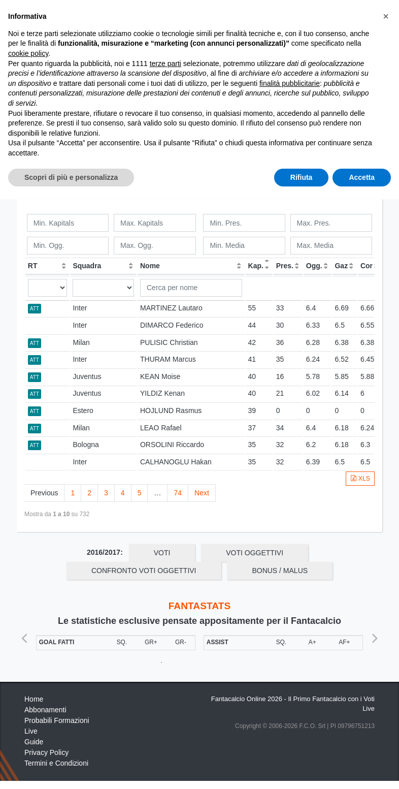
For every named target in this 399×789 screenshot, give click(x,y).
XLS (360, 478)
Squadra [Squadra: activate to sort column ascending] (87, 266)
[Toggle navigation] (329, 16)
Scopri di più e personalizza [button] (71, 769)
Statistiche (71, 41)
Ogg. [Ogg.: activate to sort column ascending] (314, 266)
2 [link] (89, 493)
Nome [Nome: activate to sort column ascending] (150, 266)
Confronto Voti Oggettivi (143, 139)
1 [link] (73, 493)
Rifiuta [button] (301, 769)
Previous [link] (44, 493)
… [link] (157, 493)
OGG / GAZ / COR (141, 121)
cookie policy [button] (28, 646)
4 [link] (123, 493)
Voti (162, 553)
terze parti (165, 655)
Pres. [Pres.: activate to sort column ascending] (284, 266)
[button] (386, 609)
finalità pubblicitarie (289, 676)
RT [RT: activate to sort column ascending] (33, 266)
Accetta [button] (362, 769)
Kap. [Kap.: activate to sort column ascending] (255, 266)
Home (33, 41)
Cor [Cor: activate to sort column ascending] (366, 266)
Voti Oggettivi (255, 121)
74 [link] (178, 493)
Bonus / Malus (280, 139)
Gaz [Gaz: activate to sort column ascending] (341, 266)
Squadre (192, 177)
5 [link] (140, 493)
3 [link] (106, 493)
